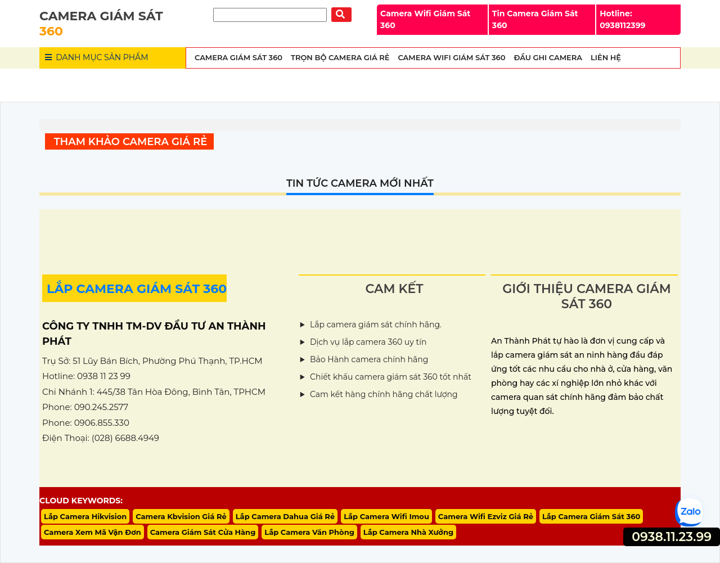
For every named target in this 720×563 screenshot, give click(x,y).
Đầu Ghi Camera (548, 57)
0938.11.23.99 (672, 536)
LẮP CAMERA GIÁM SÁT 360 (137, 288)
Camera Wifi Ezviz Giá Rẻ (485, 516)
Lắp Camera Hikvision (85, 516)
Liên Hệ (606, 57)
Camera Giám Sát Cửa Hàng (203, 532)
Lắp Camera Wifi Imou (386, 516)
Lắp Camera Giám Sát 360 (591, 516)
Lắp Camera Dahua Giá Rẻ (285, 516)
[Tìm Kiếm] (270, 15)
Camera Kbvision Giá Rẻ (181, 516)
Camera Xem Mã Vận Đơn (92, 532)
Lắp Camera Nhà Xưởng (408, 532)
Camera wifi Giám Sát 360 (451, 57)
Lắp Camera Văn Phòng (309, 532)
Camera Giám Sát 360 (238, 57)
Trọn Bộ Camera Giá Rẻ (340, 57)
